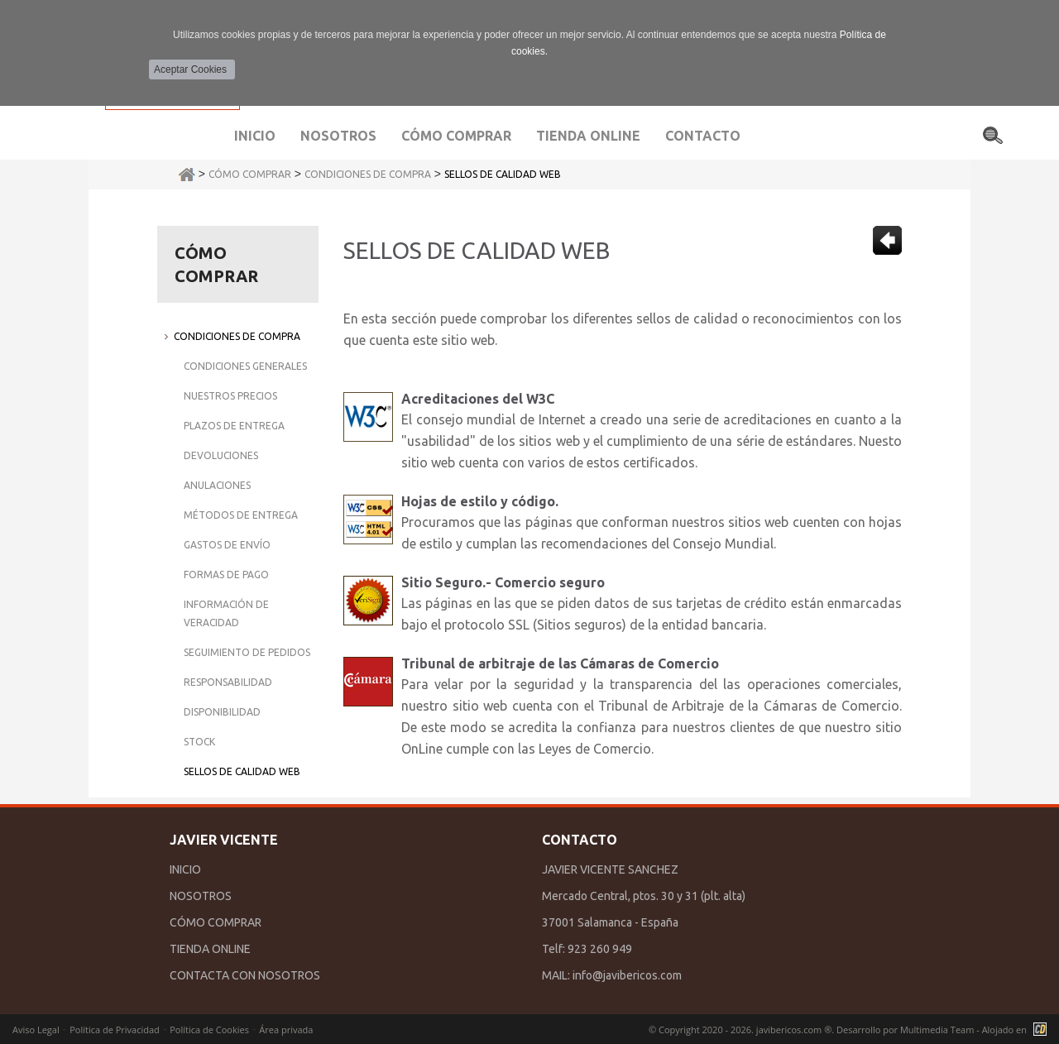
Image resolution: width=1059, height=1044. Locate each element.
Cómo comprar (456, 135)
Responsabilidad (228, 682)
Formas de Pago (226, 574)
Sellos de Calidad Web (502, 174)
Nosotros (338, 135)
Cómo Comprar (249, 174)
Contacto (702, 135)
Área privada (286, 1029)
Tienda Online (588, 135)
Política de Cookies (209, 1029)
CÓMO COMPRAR (215, 922)
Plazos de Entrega (234, 425)
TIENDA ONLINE (210, 948)
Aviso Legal (36, 1029)
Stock (199, 741)
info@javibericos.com (627, 975)
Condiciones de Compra (367, 174)
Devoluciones (221, 455)
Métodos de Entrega (241, 515)
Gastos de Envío (227, 544)
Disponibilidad (222, 711)
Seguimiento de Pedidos (247, 652)
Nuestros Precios (230, 395)
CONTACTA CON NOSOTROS (245, 975)
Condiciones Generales (245, 366)
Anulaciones (217, 485)
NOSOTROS (201, 896)
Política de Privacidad (114, 1029)
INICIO (185, 869)
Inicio (255, 135)
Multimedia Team (937, 1029)
